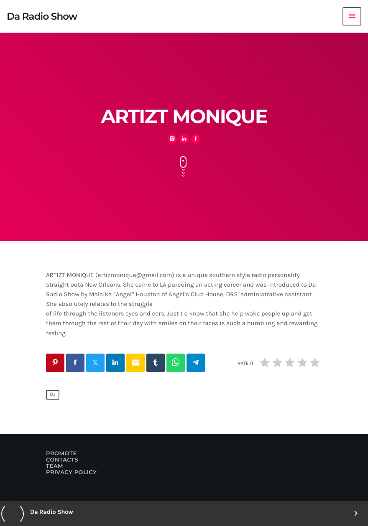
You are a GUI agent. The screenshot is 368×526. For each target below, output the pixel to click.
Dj (53, 395)
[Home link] (42, 16)
